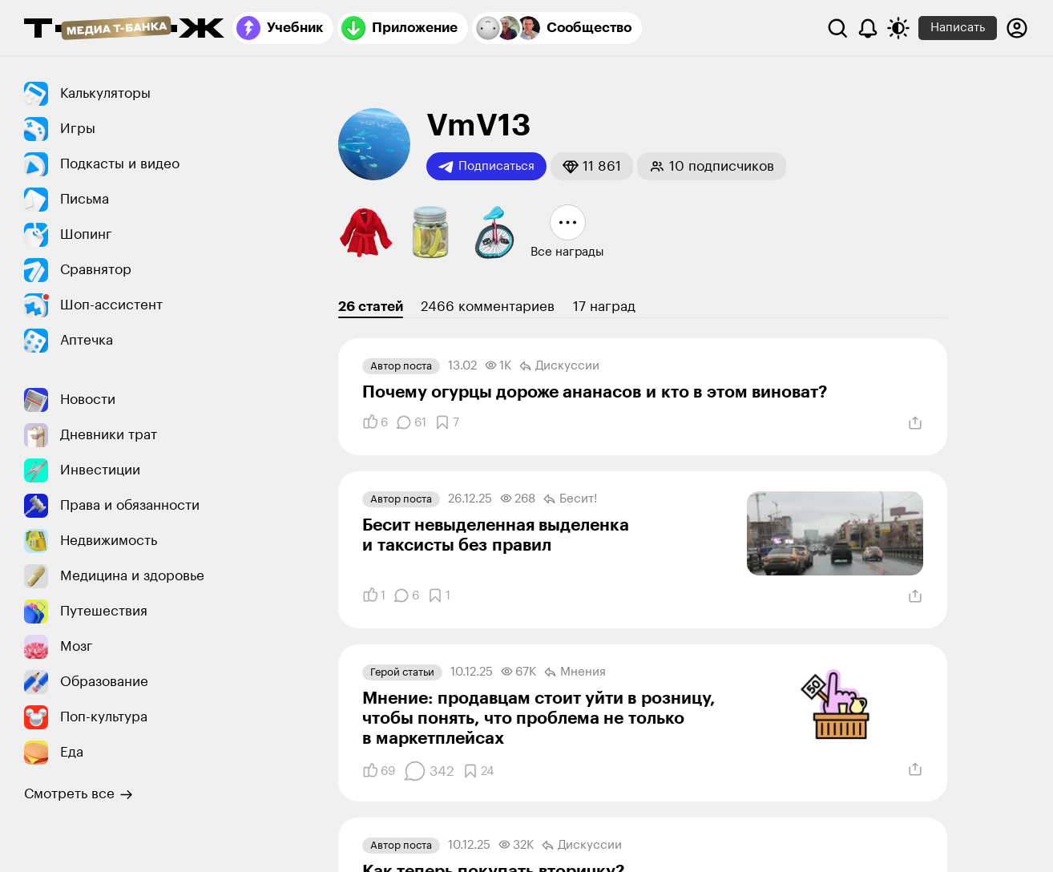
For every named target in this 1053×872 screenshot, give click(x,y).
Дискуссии (559, 366)
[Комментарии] (411, 422)
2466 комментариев (488, 306)
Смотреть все (78, 794)
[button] (592, 166)
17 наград (604, 306)
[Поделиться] (915, 423)
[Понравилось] (375, 422)
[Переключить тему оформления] (898, 28)
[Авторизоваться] (1017, 28)
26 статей (370, 306)
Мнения (575, 672)
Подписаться (486, 167)
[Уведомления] (868, 28)
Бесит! (570, 499)
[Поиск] (837, 28)
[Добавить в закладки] (446, 422)
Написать (957, 28)
